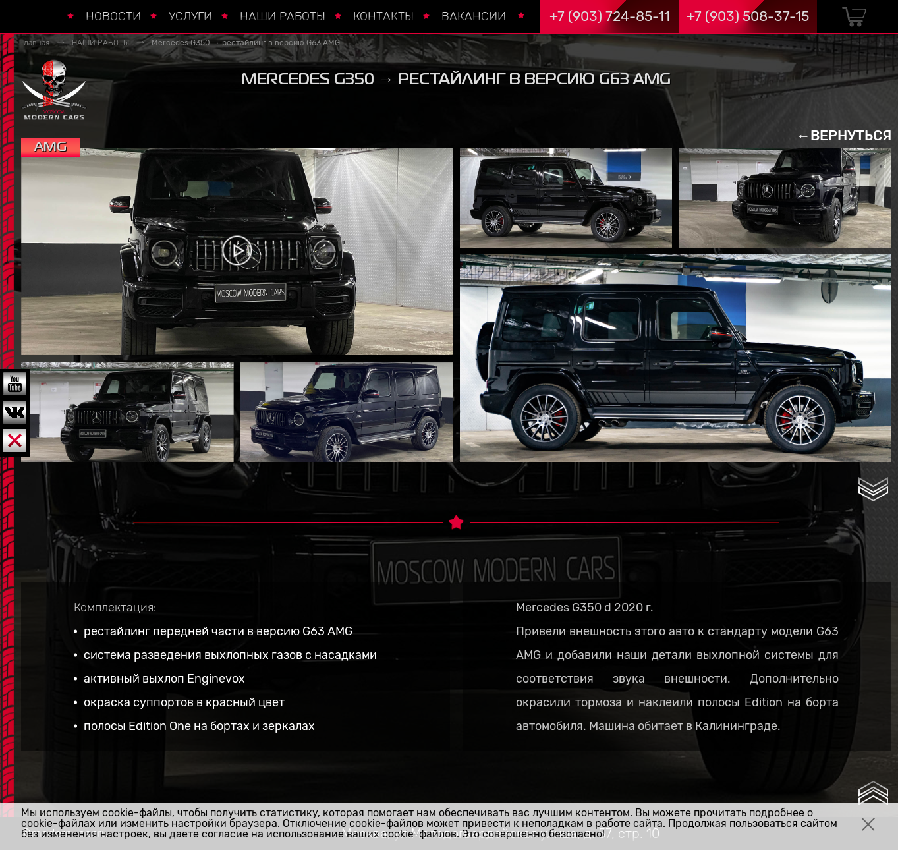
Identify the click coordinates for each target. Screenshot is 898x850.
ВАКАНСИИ (473, 16)
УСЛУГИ (190, 16)
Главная (35, 42)
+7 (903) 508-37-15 (748, 16)
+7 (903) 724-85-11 (609, 16)
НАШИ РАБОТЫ (282, 16)
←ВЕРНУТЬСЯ (844, 135)
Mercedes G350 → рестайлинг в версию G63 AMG (246, 42)
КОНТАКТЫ (383, 16)
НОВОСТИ (113, 16)
